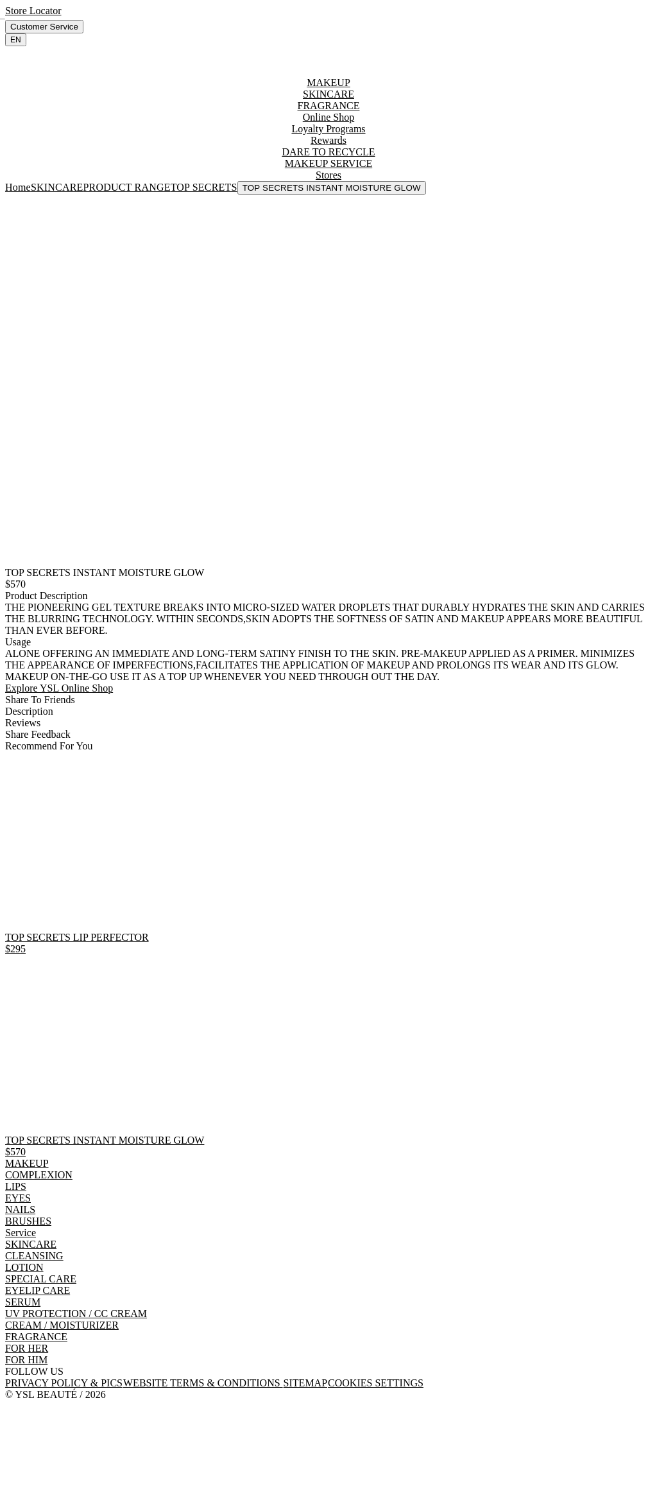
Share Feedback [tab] (38, 734)
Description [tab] (29, 711)
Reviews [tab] (22, 722)
